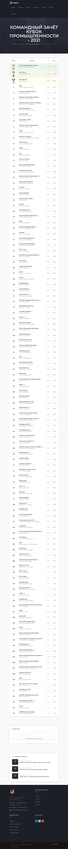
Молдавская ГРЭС (24, 424)
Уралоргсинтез (23, 475)
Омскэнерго (23, 260)
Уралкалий (22, 373)
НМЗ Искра (22, 548)
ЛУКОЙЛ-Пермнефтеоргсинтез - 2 (29, 300)
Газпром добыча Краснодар (27, 345)
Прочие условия (14, 832)
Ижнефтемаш (23, 509)
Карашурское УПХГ (25, 689)
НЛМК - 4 (22, 593)
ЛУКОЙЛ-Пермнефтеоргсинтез (29, 695)
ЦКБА (21, 610)
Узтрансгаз (22, 525)
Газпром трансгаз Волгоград (28, 413)
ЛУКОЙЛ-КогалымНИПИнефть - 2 (29, 255)
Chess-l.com (26, 844)
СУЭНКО (21, 187)
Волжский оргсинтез (25, 339)
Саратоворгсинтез (25, 334)
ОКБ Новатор (23, 142)
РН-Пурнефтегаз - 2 (25, 430)
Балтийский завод (25, 322)
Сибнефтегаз (23, 599)
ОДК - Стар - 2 (23, 571)
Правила (44, 7)
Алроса (21, 204)
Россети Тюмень (24, 159)
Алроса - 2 (22, 317)
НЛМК (21, 148)
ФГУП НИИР (23, 576)
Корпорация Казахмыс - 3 (27, 650)
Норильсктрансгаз (25, 672)
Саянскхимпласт (24, 193)
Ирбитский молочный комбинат (29, 661)
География (36, 7)
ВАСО (21, 221)
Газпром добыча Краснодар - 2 (28, 215)
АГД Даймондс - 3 (24, 644)
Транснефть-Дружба (25, 266)
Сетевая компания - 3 (25, 463)
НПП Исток (22, 72)
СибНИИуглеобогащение (27, 712)
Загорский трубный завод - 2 (28, 227)
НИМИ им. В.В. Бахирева (26, 435)
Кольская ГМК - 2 (24, 294)
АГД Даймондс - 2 (24, 452)
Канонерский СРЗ (24, 588)
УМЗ (20, 542)
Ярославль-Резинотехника (27, 469)
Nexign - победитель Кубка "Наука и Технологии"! (35, 762)
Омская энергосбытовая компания (30, 379)
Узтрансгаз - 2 (23, 503)
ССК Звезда (22, 537)
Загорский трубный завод (27, 621)
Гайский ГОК (23, 79)
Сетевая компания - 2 (25, 311)
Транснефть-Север (25, 119)
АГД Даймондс (23, 582)
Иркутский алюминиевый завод (29, 633)
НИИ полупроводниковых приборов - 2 (31, 655)
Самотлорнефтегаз (25, 108)
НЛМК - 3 (22, 486)
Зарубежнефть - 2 (24, 407)
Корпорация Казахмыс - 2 (27, 700)
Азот (20, 153)
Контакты (37, 804)
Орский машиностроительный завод (30, 604)
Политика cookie (14, 826)
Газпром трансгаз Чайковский (28, 125)
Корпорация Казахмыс (26, 181)
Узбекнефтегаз (24, 368)
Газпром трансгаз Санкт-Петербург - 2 (31, 447)
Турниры (28, 7)
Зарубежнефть (23, 283)
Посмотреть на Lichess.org (34, 738)
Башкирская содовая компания (28, 97)
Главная (13, 7)
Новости (51, 7)
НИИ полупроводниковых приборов (30, 531)
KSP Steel (22, 492)
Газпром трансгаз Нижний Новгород (30, 667)
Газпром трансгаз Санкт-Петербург (30, 102)
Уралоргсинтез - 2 (24, 554)
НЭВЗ (20, 131)
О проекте (20, 7)
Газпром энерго (24, 458)
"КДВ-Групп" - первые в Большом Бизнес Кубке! (34, 776)
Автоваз (21, 232)
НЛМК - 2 (22, 384)
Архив (21, 44)
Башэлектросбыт (24, 396)
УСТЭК (21, 627)
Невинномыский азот (25, 170)
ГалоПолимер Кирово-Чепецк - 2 (29, 418)
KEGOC (21, 272)
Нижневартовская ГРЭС (26, 401)
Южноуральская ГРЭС (26, 362)
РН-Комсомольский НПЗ (26, 520)
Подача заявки (13, 829)
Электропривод (24, 497)
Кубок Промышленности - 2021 (34, 44)
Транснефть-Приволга (26, 306)
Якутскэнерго (23, 390)
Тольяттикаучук (24, 289)
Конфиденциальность (15, 824)
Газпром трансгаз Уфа (26, 198)
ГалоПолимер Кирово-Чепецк (28, 65)
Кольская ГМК (23, 114)
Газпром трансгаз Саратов (27, 91)
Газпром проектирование (27, 243)
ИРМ (20, 678)
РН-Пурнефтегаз (24, 210)
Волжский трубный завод (27, 164)
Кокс (20, 356)
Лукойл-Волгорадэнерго (27, 238)
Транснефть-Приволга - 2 (27, 441)
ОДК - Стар (22, 249)
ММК (20, 86)
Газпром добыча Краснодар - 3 (28, 559)
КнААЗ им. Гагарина (25, 136)
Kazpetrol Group (24, 565)
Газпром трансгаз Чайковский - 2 (29, 176)
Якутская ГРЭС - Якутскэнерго (28, 683)
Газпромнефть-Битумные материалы (30, 638)
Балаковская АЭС (24, 351)
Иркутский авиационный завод (28, 328)
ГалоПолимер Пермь (25, 514)
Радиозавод (23, 480)
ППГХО (21, 277)
